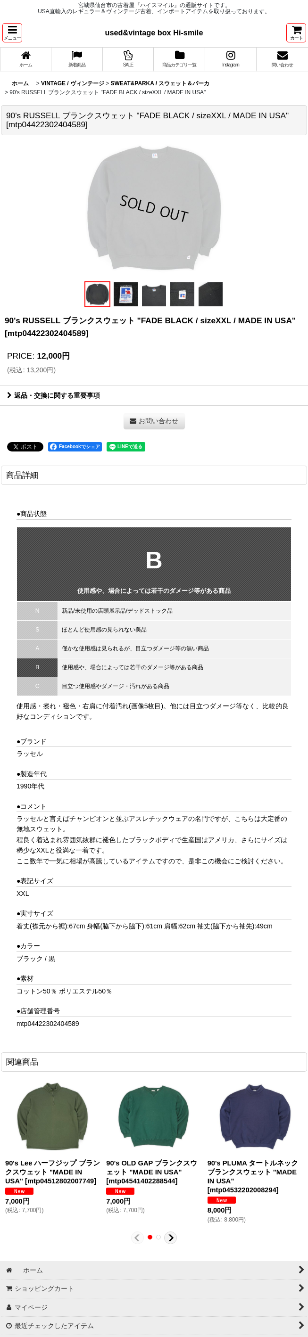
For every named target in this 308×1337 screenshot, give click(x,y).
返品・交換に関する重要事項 (53, 395)
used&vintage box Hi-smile (154, 32)
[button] (12, 32)
